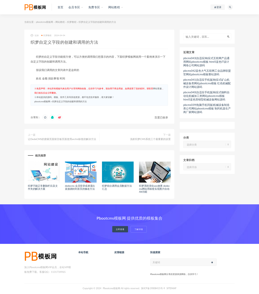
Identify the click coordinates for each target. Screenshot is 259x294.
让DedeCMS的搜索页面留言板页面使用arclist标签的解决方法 (62, 139)
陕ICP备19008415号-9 (153, 288)
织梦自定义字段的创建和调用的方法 (69, 101)
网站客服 (157, 88)
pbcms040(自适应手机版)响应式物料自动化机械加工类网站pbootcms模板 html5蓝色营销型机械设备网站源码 (206, 96)
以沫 (35, 35)
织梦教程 (71, 21)
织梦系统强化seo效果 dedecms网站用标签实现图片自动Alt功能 (154, 188)
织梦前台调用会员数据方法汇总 (117, 187)
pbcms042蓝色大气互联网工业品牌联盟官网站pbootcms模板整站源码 (207, 72)
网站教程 (60, 21)
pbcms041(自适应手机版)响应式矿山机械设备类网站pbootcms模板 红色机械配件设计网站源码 (207, 83)
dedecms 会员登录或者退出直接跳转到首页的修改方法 (80, 187)
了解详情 (138, 229)
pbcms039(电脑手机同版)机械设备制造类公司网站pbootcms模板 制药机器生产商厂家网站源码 (207, 108)
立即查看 (120, 229)
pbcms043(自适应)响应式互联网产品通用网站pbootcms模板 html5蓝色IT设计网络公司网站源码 (206, 61)
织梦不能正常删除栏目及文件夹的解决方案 (43, 187)
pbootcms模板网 (44, 21)
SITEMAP (171, 288)
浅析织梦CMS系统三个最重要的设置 (150, 139)
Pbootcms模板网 (111, 288)
